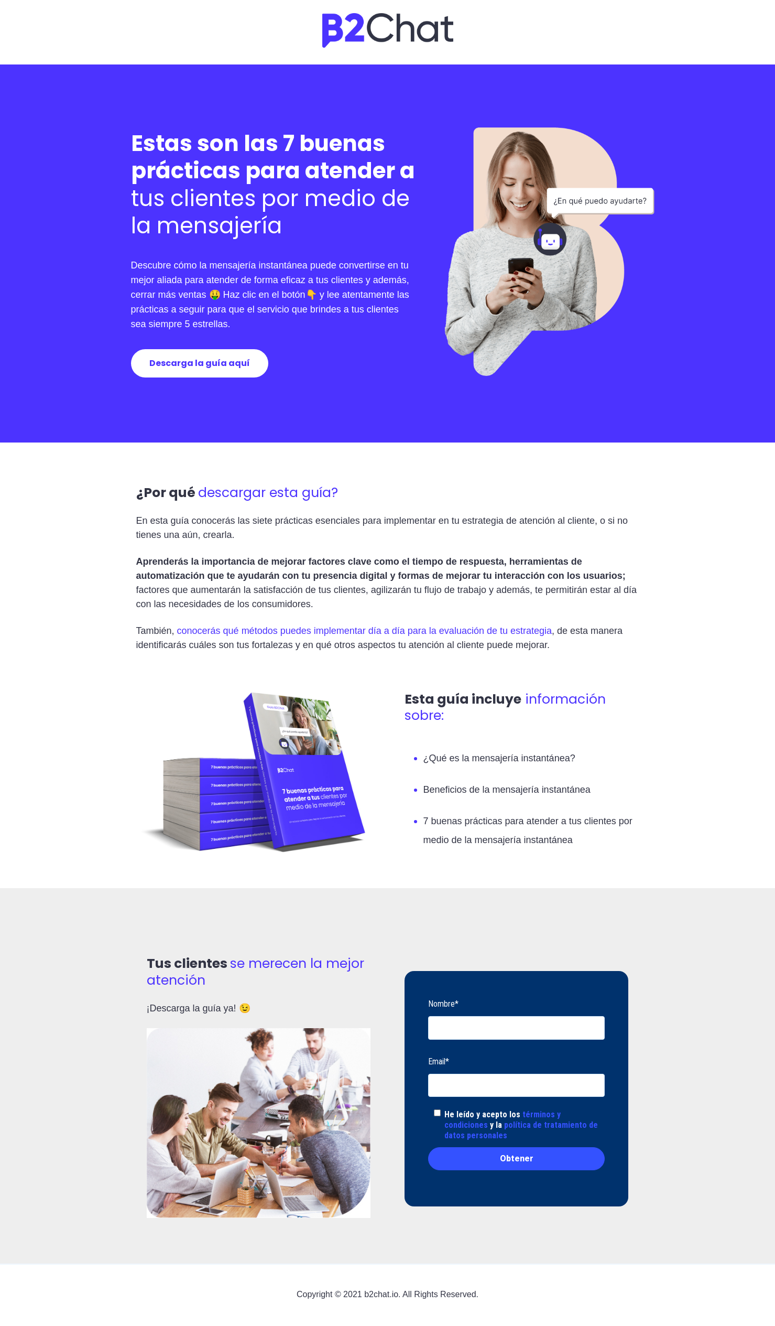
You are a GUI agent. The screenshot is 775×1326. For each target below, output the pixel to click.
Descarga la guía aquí (199, 363)
